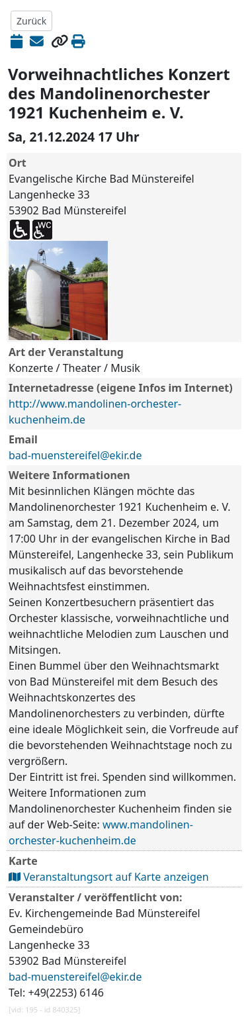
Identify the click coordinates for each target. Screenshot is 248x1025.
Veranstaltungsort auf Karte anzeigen (109, 876)
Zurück (31, 21)
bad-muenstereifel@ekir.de (75, 455)
